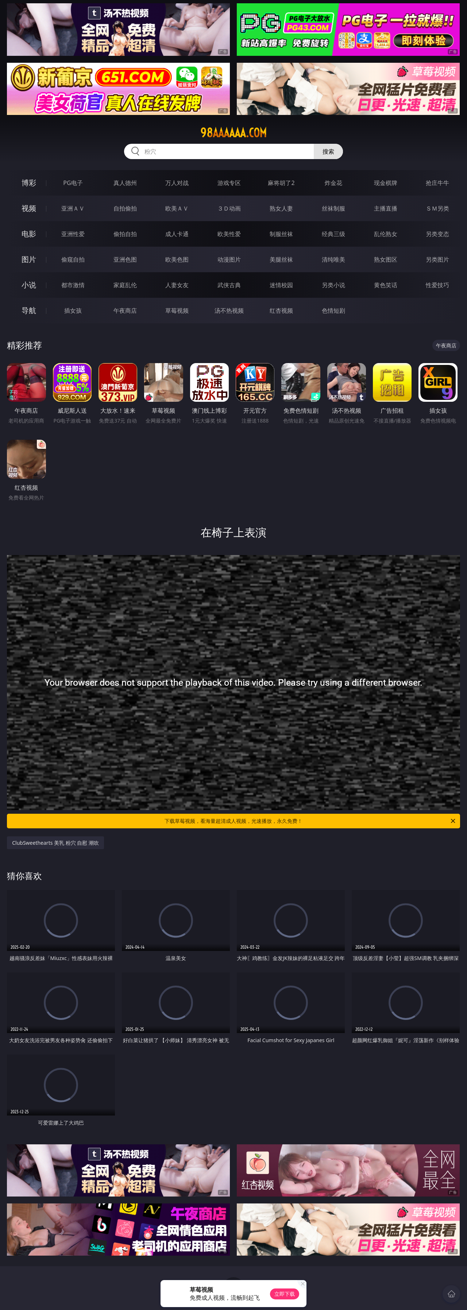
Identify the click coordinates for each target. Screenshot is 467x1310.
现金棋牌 (385, 183)
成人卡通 (177, 234)
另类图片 (437, 259)
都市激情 (73, 285)
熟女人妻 (281, 208)
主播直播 (385, 208)
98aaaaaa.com (233, 133)
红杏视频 (281, 311)
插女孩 (73, 311)
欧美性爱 (229, 234)
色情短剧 (333, 311)
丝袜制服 (333, 208)
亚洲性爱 (73, 234)
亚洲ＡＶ (73, 208)
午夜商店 (125, 311)
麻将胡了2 (281, 183)
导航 (29, 310)
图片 (29, 259)
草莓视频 (177, 311)
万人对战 (177, 183)
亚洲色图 (125, 259)
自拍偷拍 (125, 208)
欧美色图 (177, 259)
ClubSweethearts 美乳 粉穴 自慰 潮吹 (55, 842)
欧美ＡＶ (177, 208)
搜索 (328, 151)
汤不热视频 (229, 311)
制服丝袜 (281, 234)
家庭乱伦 (125, 285)
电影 (29, 234)
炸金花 (333, 183)
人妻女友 (177, 285)
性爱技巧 (437, 285)
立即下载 (284, 1293)
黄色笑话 (385, 285)
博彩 (29, 183)
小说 (29, 285)
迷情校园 (281, 285)
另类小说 (333, 285)
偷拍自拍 (125, 234)
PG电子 (72, 183)
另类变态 (437, 234)
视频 (29, 208)
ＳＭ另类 (437, 208)
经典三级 (333, 234)
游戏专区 (229, 183)
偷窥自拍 (73, 259)
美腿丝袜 (281, 259)
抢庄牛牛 (437, 183)
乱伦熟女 (385, 234)
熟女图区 (385, 259)
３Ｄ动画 (229, 208)
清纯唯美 (333, 259)
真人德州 (125, 183)
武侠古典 (229, 285)
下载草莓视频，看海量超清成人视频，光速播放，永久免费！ (310, 821)
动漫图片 (229, 259)
